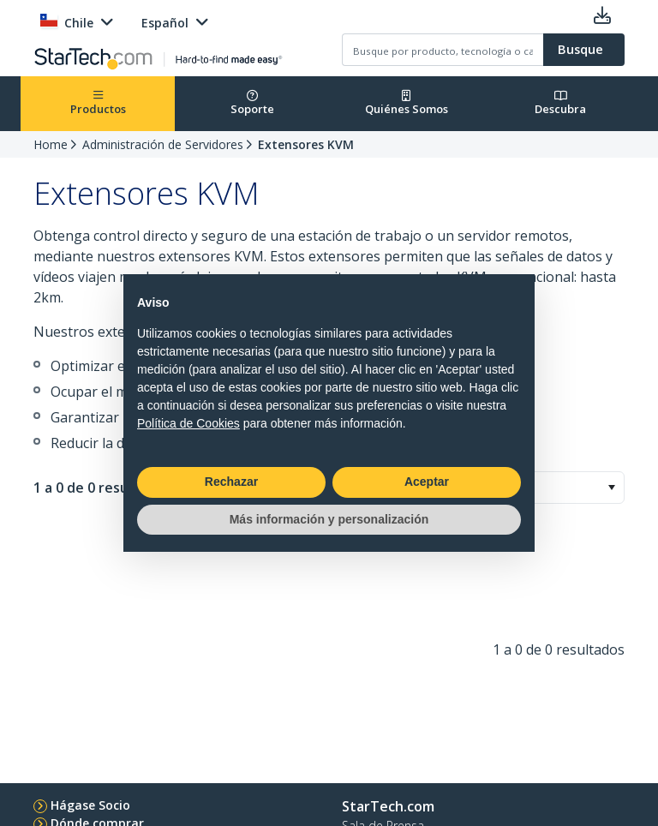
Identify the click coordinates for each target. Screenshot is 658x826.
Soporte (252, 103)
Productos (98, 103)
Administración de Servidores (162, 144)
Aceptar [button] (426, 481)
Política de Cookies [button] (188, 423)
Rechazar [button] (231, 481)
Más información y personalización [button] (329, 519)
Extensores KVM (306, 144)
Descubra (560, 103)
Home (50, 144)
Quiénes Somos (406, 103)
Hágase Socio (90, 805)
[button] (611, 487)
